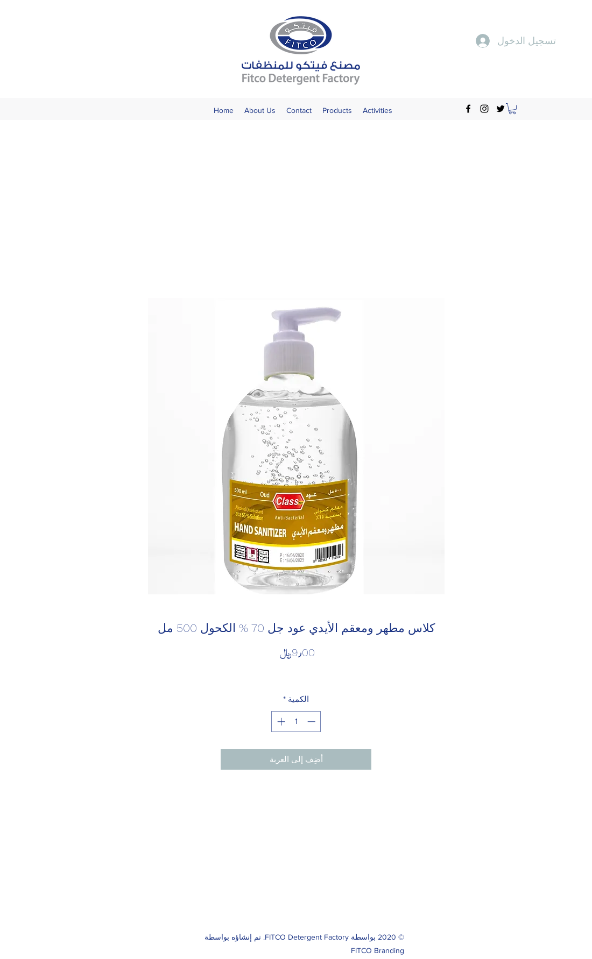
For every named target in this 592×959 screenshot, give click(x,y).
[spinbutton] (296, 721)
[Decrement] (312, 721)
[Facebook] (468, 108)
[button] (512, 108)
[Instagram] (484, 108)
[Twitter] (500, 108)
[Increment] (280, 721)
